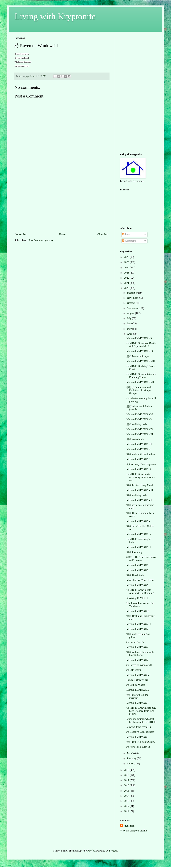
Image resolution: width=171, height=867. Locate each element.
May (129, 328)
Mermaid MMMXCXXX (139, 338)
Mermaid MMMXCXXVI (139, 414)
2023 (127, 272)
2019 (127, 770)
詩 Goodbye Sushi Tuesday (140, 732)
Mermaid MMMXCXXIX (139, 351)
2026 (127, 257)
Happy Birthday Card (137, 680)
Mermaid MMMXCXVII (139, 500)
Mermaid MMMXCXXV (139, 419)
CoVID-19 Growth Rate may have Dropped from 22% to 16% (141, 710)
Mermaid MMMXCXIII (138, 547)
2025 (127, 262)
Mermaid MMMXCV (137, 660)
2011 (127, 811)
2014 (127, 795)
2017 (127, 780)
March (130, 753)
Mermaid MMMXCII (137, 737)
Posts (126, 234)
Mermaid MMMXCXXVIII (140, 361)
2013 (127, 801)
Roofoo (91, 850)
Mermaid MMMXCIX (137, 611)
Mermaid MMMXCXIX (138, 469)
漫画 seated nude (135, 439)
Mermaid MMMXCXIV (138, 534)
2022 (127, 277)
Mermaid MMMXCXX (138, 459)
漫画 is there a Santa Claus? (140, 742)
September (132, 308)
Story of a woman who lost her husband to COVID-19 (141, 720)
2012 (127, 806)
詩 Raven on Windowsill (139, 665)
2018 (127, 775)
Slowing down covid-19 (138, 727)
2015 (127, 790)
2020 (127, 288)
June (129, 323)
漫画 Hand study (135, 575)
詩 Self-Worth (133, 670)
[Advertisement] (62, 205)
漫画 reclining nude (136, 424)
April (130, 334)
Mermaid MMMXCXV (138, 521)
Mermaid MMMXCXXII (139, 444)
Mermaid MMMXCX (137, 585)
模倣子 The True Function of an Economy (141, 559)
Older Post (103, 234)
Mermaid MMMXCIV (137, 689)
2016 (127, 785)
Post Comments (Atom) (41, 240)
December (132, 292)
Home (62, 234)
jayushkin (129, 825)
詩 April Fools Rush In (138, 746)
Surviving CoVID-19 (137, 598)
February (132, 758)
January (131, 763)
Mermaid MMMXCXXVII (140, 382)
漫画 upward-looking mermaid (137, 696)
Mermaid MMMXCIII (137, 703)
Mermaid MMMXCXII (138, 565)
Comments (129, 240)
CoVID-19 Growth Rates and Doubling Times (141, 376)
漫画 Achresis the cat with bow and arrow (140, 654)
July (129, 318)
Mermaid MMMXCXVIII (139, 490)
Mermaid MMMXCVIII (138, 624)
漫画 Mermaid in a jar (137, 356)
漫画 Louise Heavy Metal (139, 485)
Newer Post (21, 234)
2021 (127, 283)
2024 (127, 267)
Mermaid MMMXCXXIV (139, 429)
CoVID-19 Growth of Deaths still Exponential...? (141, 345)
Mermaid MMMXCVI (137, 647)
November (132, 297)
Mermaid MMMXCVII (138, 629)
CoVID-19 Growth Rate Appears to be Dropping (140, 591)
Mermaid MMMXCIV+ (138, 675)
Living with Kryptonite (55, 16)
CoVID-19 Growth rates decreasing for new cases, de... (140, 477)
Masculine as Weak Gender (140, 580)
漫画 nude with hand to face (140, 454)
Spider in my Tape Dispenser (141, 464)
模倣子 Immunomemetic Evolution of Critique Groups (139, 390)
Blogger (113, 850)
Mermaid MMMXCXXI (138, 449)
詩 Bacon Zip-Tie (135, 642)
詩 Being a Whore (135, 685)
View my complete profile (133, 830)
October (131, 303)
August (131, 313)
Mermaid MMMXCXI (137, 570)
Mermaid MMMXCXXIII (139, 434)
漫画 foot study (134, 552)
